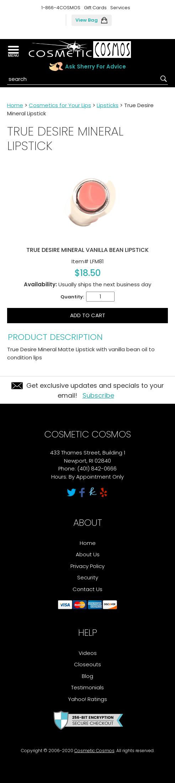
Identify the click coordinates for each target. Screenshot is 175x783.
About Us (88, 554)
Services (120, 7)
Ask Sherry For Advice (95, 66)
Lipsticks (107, 105)
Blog (87, 676)
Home (15, 105)
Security (87, 577)
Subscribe (98, 395)
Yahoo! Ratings (87, 699)
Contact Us (87, 589)
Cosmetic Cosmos (94, 751)
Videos (88, 653)
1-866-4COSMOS (60, 7)
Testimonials (87, 687)
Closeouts (87, 664)
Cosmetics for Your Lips (60, 105)
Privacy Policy (87, 566)
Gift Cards (95, 7)
